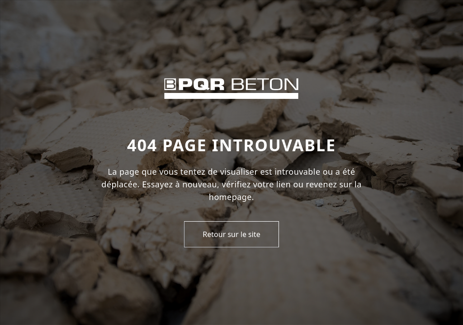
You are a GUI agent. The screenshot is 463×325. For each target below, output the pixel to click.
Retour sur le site (231, 234)
